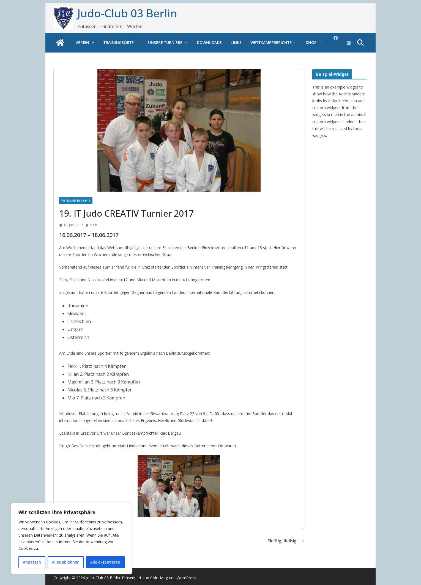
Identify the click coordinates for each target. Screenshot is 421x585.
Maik (93, 225)
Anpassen (32, 562)
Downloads (209, 42)
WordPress (186, 577)
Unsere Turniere (165, 42)
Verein (82, 42)
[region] (71, 538)
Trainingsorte (118, 42)
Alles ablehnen (66, 562)
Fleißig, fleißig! (285, 541)
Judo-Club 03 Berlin (127, 13)
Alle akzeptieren (105, 562)
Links (236, 42)
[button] (92, 42)
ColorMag (159, 577)
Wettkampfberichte (271, 42)
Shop (311, 42)
